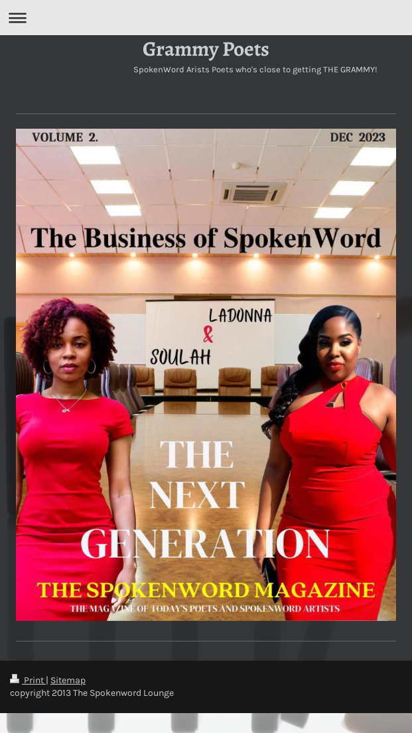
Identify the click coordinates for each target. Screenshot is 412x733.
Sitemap (68, 680)
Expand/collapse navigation (206, 17)
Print (28, 680)
